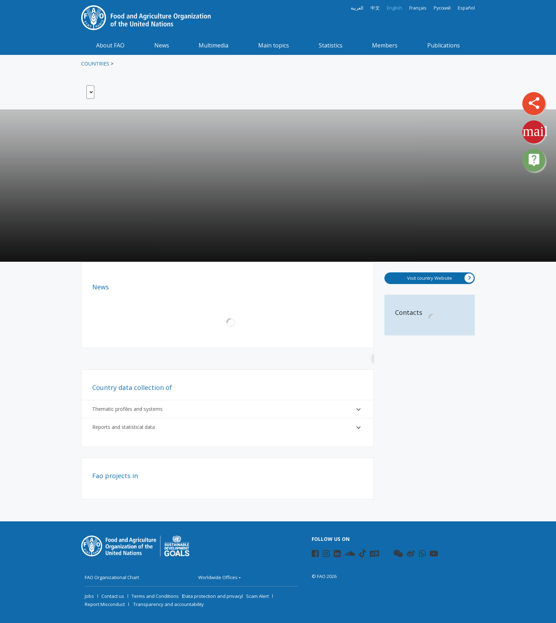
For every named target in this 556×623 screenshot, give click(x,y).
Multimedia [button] (213, 45)
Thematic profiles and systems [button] (227, 409)
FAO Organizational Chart (112, 577)
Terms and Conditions (155, 596)
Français (418, 8)
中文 (375, 8)
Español (466, 8)
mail (535, 131)
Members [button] (384, 45)
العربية (357, 8)
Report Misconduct (105, 604)
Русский (442, 8)
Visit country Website (440, 278)
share (534, 103)
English (394, 8)
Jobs (89, 596)
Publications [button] (443, 45)
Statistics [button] (331, 45)
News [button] (161, 45)
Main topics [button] (273, 45)
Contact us (112, 596)
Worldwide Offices (218, 577)
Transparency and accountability (168, 604)
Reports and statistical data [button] (227, 427)
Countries (95, 63)
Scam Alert (257, 596)
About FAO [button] (110, 45)
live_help (534, 160)
